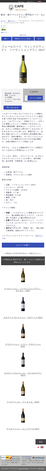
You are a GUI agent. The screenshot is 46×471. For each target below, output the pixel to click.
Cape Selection (23, 468)
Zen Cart (41, 468)
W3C (13, 458)
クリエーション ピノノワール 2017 (22, 429)
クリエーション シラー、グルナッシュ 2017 (23, 345)
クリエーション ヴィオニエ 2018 (23, 402)
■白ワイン (12, 21)
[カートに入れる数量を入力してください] (26, 98)
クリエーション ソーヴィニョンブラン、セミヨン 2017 (23, 290)
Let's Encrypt (26, 456)
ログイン (31, 2)
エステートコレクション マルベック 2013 (23, 318)
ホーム (21, 2)
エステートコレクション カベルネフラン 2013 (23, 374)
